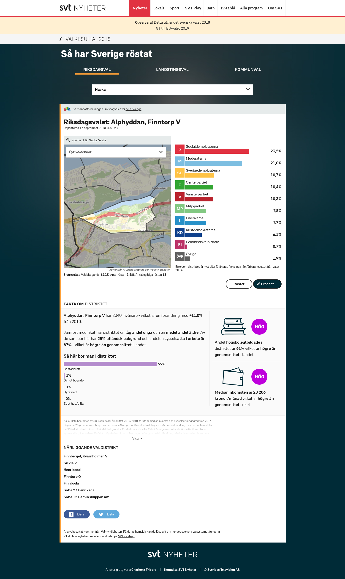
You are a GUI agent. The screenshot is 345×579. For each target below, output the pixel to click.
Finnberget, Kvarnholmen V (86, 456)
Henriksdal (72, 470)
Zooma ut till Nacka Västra (86, 140)
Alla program (251, 8)
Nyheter (140, 8)
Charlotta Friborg (144, 570)
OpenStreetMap (134, 269)
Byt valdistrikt (80, 152)
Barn (210, 8)
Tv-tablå (227, 8)
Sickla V (70, 463)
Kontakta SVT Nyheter (180, 570)
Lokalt (158, 8)
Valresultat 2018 (85, 39)
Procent (267, 284)
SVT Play (193, 8)
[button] (77, 514)
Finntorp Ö (72, 476)
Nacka (100, 89)
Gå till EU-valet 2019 (172, 28)
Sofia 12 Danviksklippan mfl (86, 497)
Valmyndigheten (160, 269)
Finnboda (71, 483)
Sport (174, 8)
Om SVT (275, 8)
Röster (239, 284)
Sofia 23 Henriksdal (79, 490)
